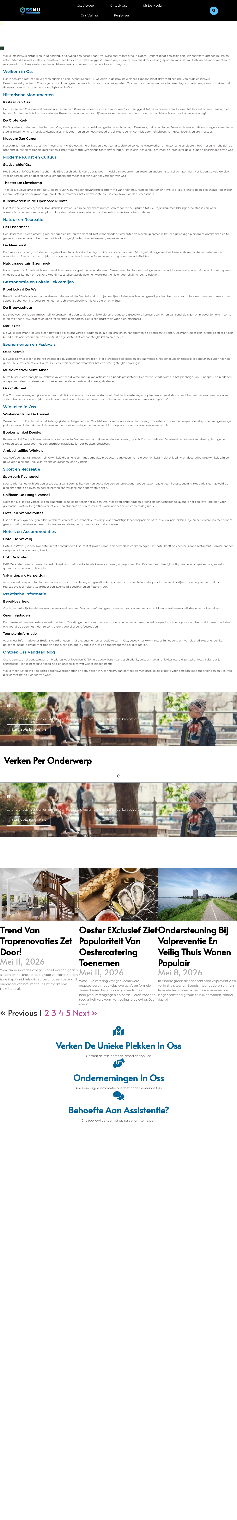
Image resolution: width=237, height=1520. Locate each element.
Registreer (121, 15)
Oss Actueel (85, 5)
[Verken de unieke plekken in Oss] (118, 1031)
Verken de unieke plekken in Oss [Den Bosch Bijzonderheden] (118, 1045)
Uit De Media (152, 5)
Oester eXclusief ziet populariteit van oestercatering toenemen (118, 946)
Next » (85, 1012)
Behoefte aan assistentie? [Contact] (118, 1110)
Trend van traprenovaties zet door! (36, 941)
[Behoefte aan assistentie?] (118, 1095)
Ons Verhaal (90, 15)
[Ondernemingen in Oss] (118, 1063)
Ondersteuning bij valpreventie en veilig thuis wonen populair (194, 946)
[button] (214, 11)
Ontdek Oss (118, 5)
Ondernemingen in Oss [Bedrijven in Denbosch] (118, 1078)
